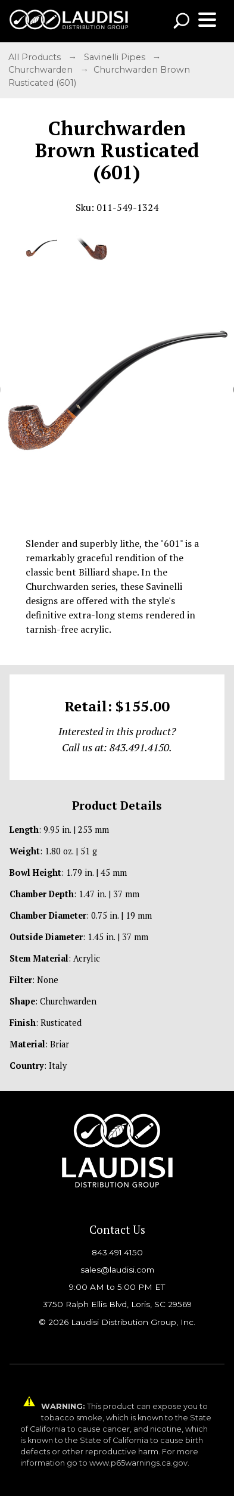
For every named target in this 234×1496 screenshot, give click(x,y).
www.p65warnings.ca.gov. (139, 1462)
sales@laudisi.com (117, 1269)
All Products (35, 57)
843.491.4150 (117, 1252)
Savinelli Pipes (116, 57)
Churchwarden (41, 69)
